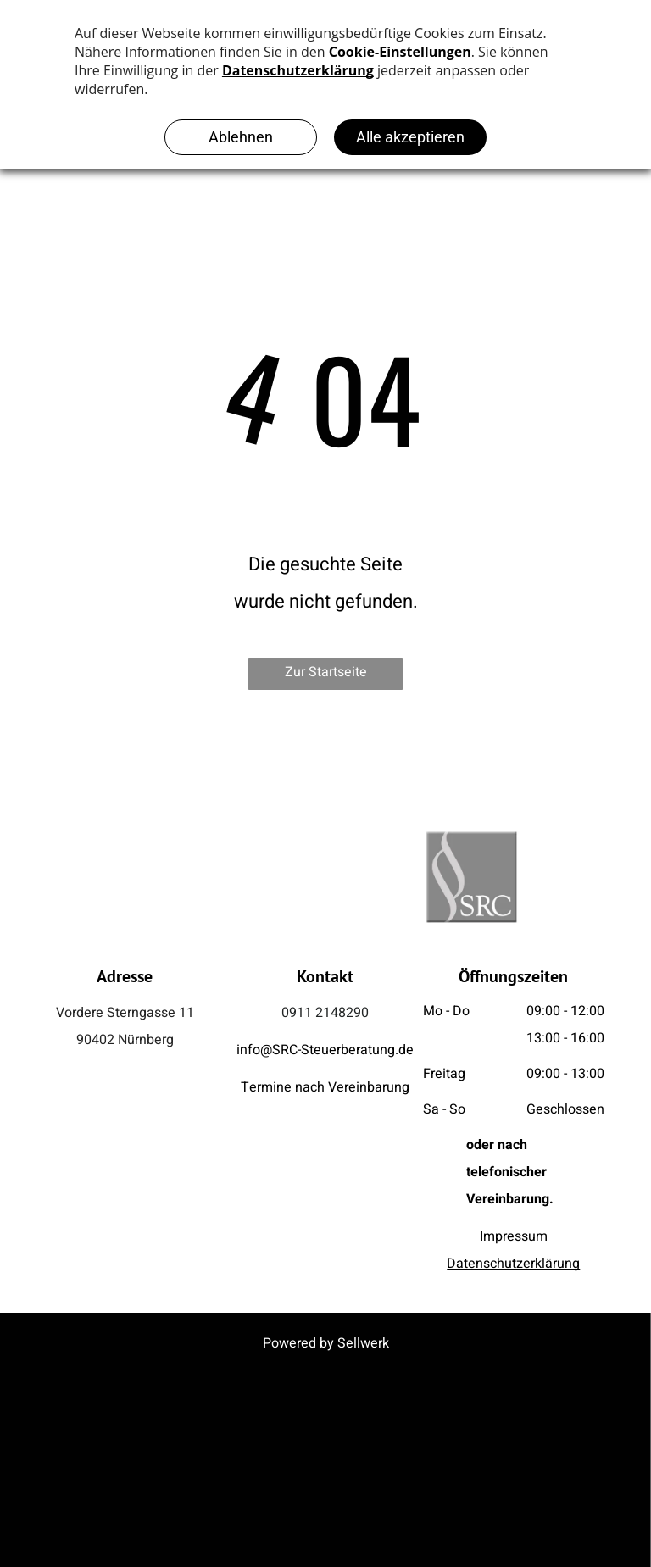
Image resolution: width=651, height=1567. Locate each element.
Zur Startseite (326, 672)
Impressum (514, 1236)
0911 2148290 (325, 1013)
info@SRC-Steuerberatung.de (325, 1050)
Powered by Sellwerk (326, 1343)
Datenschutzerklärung (513, 1263)
